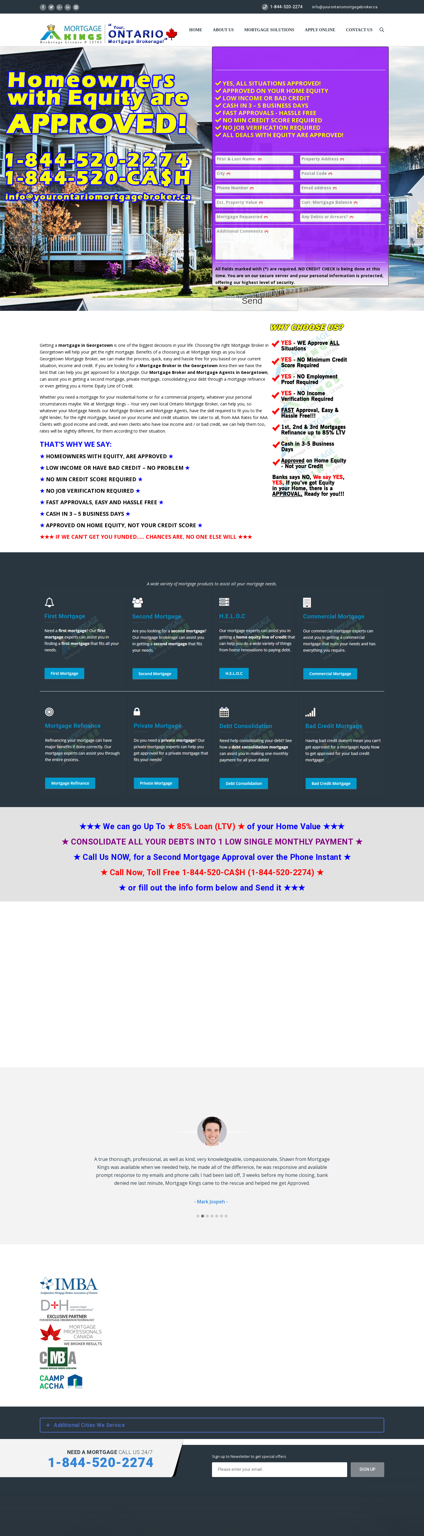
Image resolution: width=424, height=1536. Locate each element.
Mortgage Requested (242, 216)
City (223, 173)
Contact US (359, 30)
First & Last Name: (239, 159)
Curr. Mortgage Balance (329, 202)
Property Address (323, 159)
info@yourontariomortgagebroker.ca (344, 7)
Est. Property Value (240, 202)
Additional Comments (242, 231)
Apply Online (320, 30)
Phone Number (235, 187)
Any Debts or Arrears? (327, 216)
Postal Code (317, 173)
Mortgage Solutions (269, 30)
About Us (223, 30)
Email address (319, 187)
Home (195, 30)
